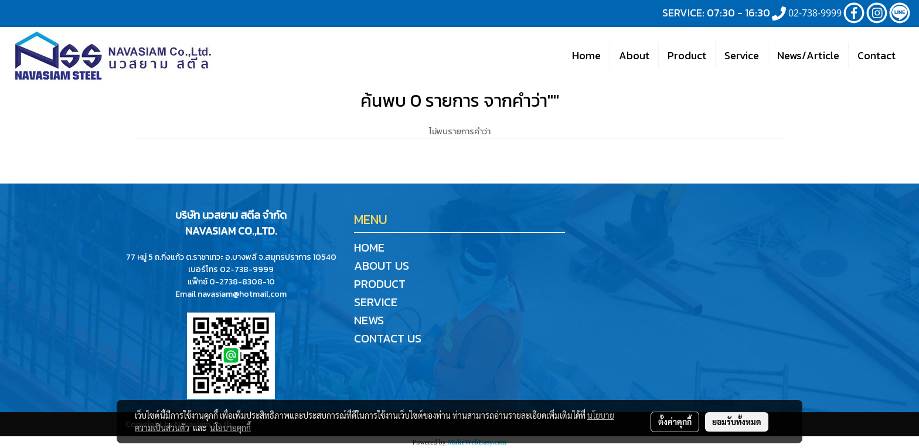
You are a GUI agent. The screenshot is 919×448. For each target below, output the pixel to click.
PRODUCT (380, 284)
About (634, 55)
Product (687, 55)
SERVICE (375, 302)
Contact (876, 55)
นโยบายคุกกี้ (230, 427)
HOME (369, 247)
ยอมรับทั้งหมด (736, 421)
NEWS (369, 320)
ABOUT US (381, 265)
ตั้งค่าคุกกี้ (675, 421)
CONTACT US (387, 338)
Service (741, 55)
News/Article (808, 55)
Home (586, 55)
